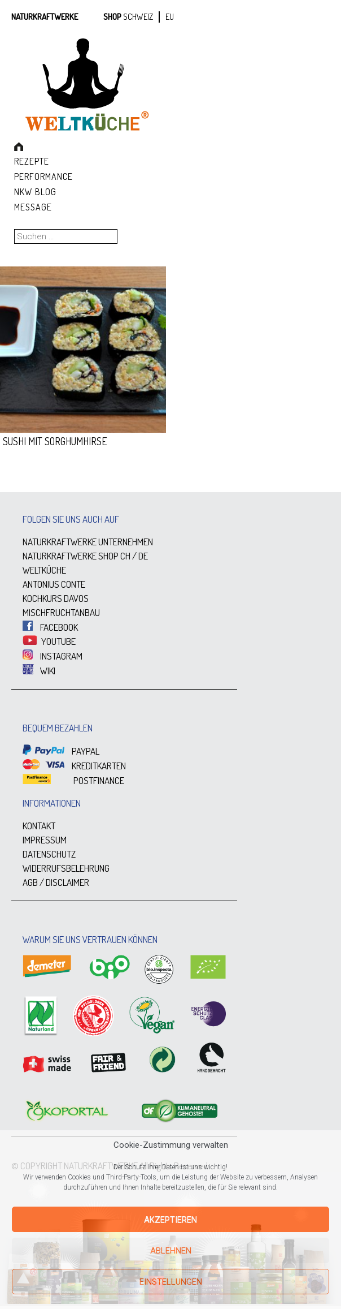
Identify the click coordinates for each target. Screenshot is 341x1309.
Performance (43, 176)
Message (33, 207)
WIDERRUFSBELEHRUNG (66, 868)
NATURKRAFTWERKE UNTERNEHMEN (88, 542)
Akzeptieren (170, 1220)
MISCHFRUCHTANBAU (61, 612)
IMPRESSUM (45, 840)
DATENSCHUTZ (49, 854)
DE (143, 556)
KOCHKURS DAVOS (56, 598)
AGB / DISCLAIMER (56, 882)
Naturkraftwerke (44, 16)
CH (125, 556)
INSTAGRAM (52, 656)
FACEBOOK (50, 627)
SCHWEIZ (138, 16)
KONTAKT (39, 826)
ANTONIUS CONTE (54, 584)
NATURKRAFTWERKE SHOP (71, 556)
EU (169, 16)
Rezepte (31, 161)
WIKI (39, 671)
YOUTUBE (49, 641)
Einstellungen (170, 1282)
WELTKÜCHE (44, 570)
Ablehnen (170, 1251)
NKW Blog (35, 191)
